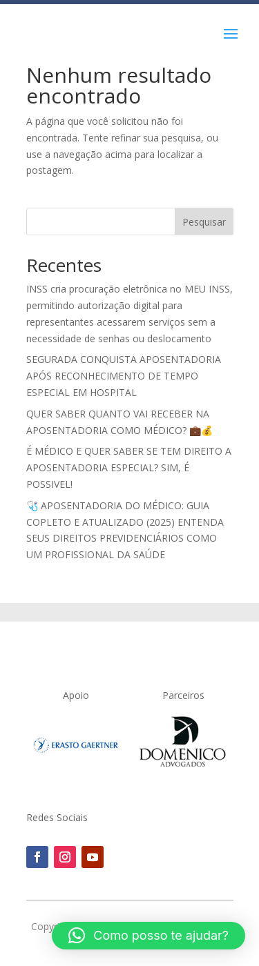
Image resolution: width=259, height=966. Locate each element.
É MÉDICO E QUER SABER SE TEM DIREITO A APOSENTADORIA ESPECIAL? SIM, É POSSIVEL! (128, 467)
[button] (148, 935)
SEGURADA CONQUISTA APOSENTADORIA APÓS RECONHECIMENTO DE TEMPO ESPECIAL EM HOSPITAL (123, 376)
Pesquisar (204, 221)
